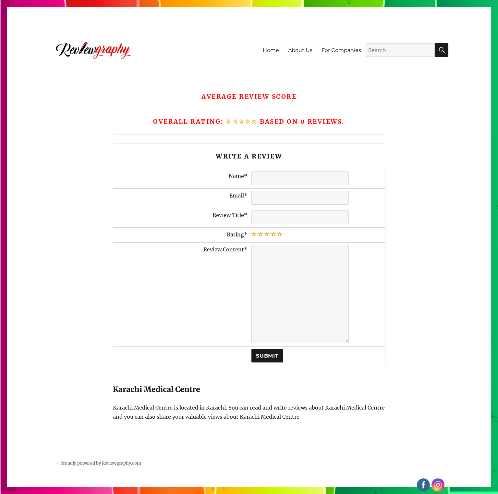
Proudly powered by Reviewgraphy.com (100, 463)
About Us (300, 50)
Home (271, 50)
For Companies (341, 50)
